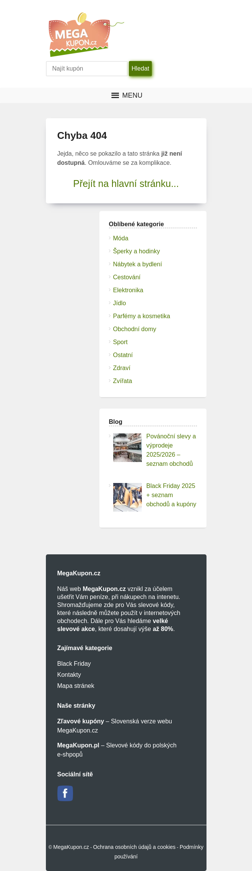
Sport (120, 342)
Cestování (127, 277)
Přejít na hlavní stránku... (126, 183)
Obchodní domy (134, 329)
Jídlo (119, 303)
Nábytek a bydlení (137, 264)
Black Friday (74, 663)
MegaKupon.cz (71, 847)
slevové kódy (155, 605)
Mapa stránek (75, 686)
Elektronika (128, 290)
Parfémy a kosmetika (141, 316)
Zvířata (122, 381)
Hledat (140, 68)
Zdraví (121, 368)
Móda (120, 238)
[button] (132, 95)
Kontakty (69, 674)
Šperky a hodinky (136, 251)
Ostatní (123, 355)
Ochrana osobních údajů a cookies (134, 847)
